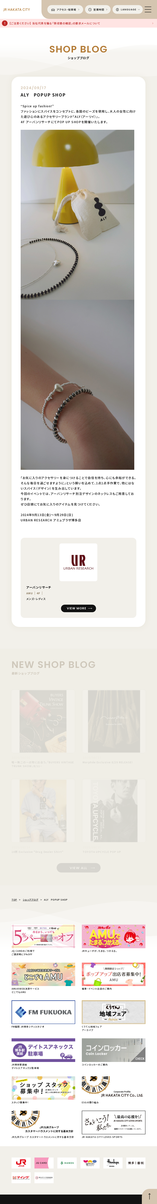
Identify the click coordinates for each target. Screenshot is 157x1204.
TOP (14, 899)
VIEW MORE (76, 608)
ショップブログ (30, 899)
